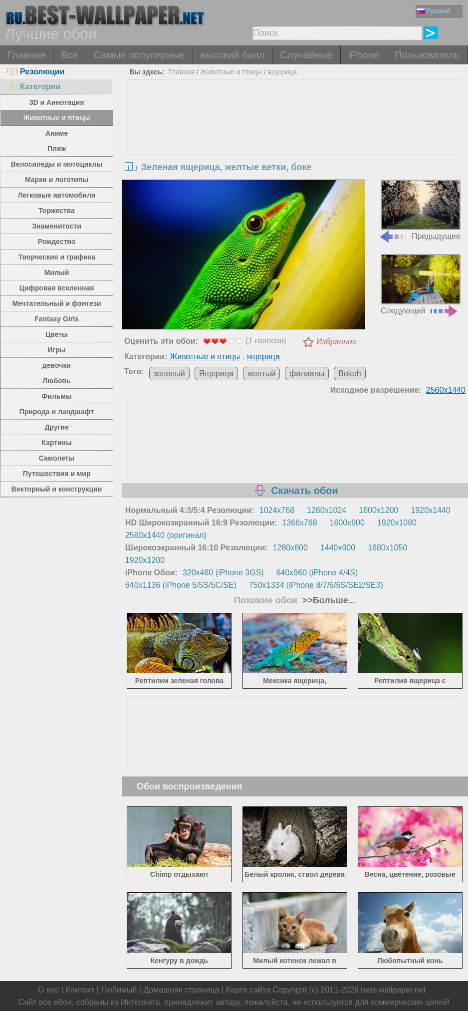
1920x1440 (430, 510)
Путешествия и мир (57, 474)
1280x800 (290, 547)
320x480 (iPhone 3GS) (223, 572)
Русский (433, 10)
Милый (56, 272)
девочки (56, 365)
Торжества (56, 211)
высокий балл (232, 54)
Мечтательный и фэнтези (56, 303)
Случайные (306, 54)
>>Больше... (328, 600)
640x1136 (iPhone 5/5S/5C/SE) (180, 585)
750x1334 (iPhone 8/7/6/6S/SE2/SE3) (316, 585)
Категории (33, 86)
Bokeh (349, 373)
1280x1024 (326, 510)
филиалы (306, 373)
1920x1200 (145, 560)
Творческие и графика (56, 257)
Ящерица (216, 373)
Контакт (80, 990)
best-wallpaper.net (393, 990)
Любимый (119, 990)
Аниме (56, 133)
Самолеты (57, 458)
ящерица (282, 72)
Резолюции (35, 71)
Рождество (56, 242)
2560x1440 (446, 390)
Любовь (57, 381)
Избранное (336, 341)
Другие (56, 427)
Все (69, 54)
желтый (261, 373)
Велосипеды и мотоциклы (57, 164)
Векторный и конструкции (56, 489)
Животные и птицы (56, 118)
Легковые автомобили (57, 195)
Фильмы (56, 396)
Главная (26, 54)
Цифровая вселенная (56, 288)
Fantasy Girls (56, 319)
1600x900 (347, 522)
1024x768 (276, 510)
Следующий (421, 284)
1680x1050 (387, 547)
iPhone (363, 54)
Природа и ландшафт (56, 412)
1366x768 (299, 522)
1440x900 (337, 547)
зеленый (169, 373)
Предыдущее (420, 210)
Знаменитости (56, 226)
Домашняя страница (181, 990)
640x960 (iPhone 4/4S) (317, 572)
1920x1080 (397, 522)
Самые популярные (139, 54)
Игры (56, 350)
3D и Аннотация (56, 102)
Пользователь (427, 54)
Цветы (56, 334)
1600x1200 (378, 510)
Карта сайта (248, 990)
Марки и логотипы (56, 180)
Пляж (56, 149)
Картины (56, 443)
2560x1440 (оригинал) (166, 535)
